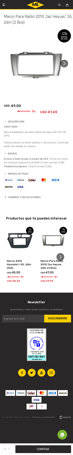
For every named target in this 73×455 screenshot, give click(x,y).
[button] (65, 63)
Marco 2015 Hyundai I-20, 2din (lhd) (19, 264)
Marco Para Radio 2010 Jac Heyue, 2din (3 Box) (51, 264)
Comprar (43, 449)
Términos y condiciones (43, 417)
